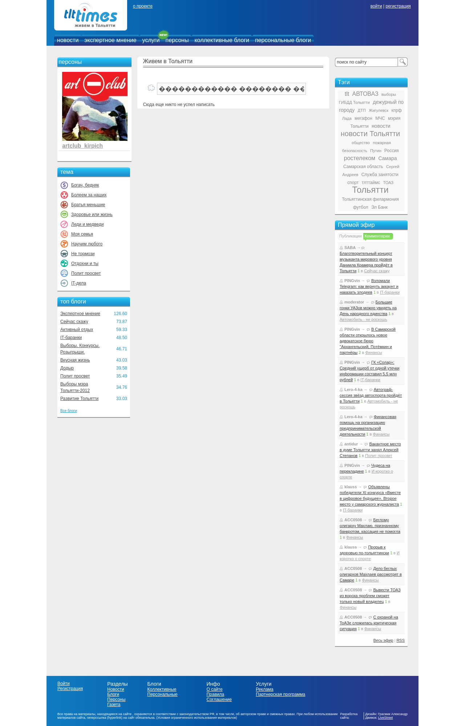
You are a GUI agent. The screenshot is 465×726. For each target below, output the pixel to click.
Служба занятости (380, 174)
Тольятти (370, 190)
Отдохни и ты (84, 263)
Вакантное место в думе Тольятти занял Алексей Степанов (370, 450)
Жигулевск (378, 110)
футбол (360, 207)
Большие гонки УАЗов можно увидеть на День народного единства (368, 308)
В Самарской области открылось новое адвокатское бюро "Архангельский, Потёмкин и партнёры (368, 341)
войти (376, 6)
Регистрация (70, 688)
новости (67, 40)
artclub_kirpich (82, 146)
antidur (351, 444)
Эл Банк (379, 207)
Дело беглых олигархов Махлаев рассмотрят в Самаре (371, 574)
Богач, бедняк (85, 185)
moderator (354, 302)
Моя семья (82, 234)
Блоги (113, 694)
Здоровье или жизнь (92, 214)
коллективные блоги (221, 40)
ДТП (362, 110)
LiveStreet (385, 717)
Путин (375, 150)
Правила (215, 694)
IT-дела (78, 283)
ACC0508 (353, 520)
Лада (347, 118)
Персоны (116, 699)
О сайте (214, 689)
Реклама (264, 689)
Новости (115, 689)
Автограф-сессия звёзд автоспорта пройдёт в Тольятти (371, 395)
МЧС (380, 118)
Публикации (350, 236)
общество (361, 142)
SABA (350, 247)
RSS (400, 640)
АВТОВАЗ (365, 94)
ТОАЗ (388, 182)
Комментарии (377, 236)
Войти (63, 683)
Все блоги (68, 411)
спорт (353, 182)
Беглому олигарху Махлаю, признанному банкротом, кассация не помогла (370, 526)
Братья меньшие (88, 204)
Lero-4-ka (353, 389)
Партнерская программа (280, 694)
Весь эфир (383, 640)
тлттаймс (370, 182)
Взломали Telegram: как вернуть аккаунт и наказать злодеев (369, 286)
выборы (388, 94)
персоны (177, 40)
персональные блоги (283, 40)
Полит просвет (86, 273)
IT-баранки (71, 337)
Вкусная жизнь (75, 360)
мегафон (363, 118)
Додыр (67, 368)
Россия (391, 150)
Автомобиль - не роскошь (363, 319)
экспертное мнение (110, 40)
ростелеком (359, 158)
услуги (151, 40)
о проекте (143, 6)
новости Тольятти (370, 134)
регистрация (398, 6)
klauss (350, 487)
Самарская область (363, 166)
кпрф (396, 110)
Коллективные (162, 689)
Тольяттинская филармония (370, 199)
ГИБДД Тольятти (354, 102)
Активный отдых (76, 329)
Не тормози (82, 253)
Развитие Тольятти (79, 398)
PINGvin (352, 280)
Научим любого (86, 243)
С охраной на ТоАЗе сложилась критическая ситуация (369, 623)
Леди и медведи (87, 224)
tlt (347, 94)
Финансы (373, 352)
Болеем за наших (88, 194)
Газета (113, 704)
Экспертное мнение (80, 313)
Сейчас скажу (74, 321)
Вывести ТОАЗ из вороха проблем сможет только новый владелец (370, 596)
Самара (387, 158)
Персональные (162, 694)
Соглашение (218, 699)
